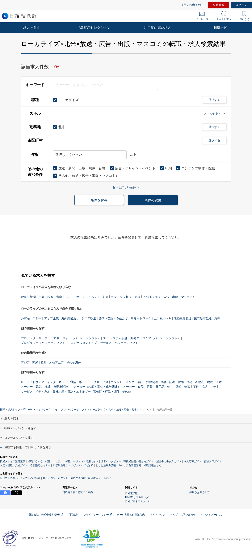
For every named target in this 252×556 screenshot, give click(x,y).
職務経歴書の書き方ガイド (138, 461)
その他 (126, 391)
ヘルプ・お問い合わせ (183, 514)
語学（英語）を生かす (113, 318)
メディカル (42, 391)
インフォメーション (212, 514)
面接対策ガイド (213, 461)
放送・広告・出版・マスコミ (132, 409)
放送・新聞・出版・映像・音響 (41, 297)
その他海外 (73, 362)
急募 (217, 318)
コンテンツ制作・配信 (125, 297)
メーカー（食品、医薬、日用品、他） (148, 386)
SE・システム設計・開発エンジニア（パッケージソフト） (141, 338)
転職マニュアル (54, 461)
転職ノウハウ (35, 461)
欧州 (44, 362)
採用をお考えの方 (192, 5)
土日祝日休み (162, 318)
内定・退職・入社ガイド (14, 465)
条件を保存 (99, 200)
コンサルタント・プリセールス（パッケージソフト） (106, 342)
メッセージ (202, 16)
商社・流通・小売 (204, 386)
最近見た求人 (223, 16)
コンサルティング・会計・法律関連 (134, 382)
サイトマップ (157, 514)
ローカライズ (97, 409)
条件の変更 (152, 200)
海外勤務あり (70, 318)
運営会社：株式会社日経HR (46, 514)
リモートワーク (141, 318)
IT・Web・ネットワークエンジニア (43, 409)
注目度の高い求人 (157, 27)
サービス (27, 391)
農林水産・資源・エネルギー (71, 391)
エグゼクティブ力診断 (80, 465)
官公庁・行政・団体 (106, 391)
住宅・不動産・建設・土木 (204, 382)
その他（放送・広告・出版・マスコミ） (169, 297)
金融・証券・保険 (172, 382)
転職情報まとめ (152, 465)
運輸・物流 (183, 386)
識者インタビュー (111, 461)
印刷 (105, 297)
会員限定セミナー (40, 465)
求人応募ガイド (193, 461)
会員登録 (218, 5)
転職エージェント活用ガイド (82, 461)
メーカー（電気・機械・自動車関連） (46, 386)
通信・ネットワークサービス (89, 382)
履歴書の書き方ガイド (168, 461)
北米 (110, 409)
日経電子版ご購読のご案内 (78, 492)
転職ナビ (220, 27)
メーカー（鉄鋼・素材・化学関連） (97, 386)
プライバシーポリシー (98, 514)
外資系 (25, 318)
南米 (35, 362)
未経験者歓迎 (183, 318)
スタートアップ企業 (45, 318)
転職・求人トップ (10, 409)
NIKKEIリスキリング (136, 497)
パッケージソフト (77, 409)
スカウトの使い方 (30, 478)
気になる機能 (78, 478)
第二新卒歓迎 (203, 318)
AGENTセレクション (94, 27)
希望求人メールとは (99, 478)
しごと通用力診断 (106, 465)
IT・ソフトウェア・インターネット (44, 382)
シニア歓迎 (88, 318)
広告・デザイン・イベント (82, 297)
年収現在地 (59, 465)
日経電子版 (131, 493)
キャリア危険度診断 (129, 465)
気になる (245, 16)
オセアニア (56, 362)
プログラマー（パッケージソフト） (44, 342)
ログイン (241, 5)
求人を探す (31, 27)
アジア (25, 362)
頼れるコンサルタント (55, 478)
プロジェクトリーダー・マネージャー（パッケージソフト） (60, 338)
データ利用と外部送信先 (131, 514)
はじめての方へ (9, 478)
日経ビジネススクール (137, 501)
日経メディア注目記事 (12, 461)
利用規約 (73, 514)
